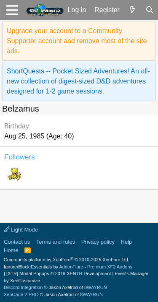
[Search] (149, 10)
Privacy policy (98, 242)
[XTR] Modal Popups (58, 273)
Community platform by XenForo (66, 259)
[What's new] (132, 10)
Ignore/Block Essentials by (68, 266)
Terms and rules (55, 242)
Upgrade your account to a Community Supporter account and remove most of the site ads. (77, 41)
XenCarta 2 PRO (21, 294)
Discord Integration (23, 287)
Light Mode (21, 229)
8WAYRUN (95, 287)
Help (126, 242)
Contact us (17, 242)
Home (11, 250)
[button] (12, 10)
